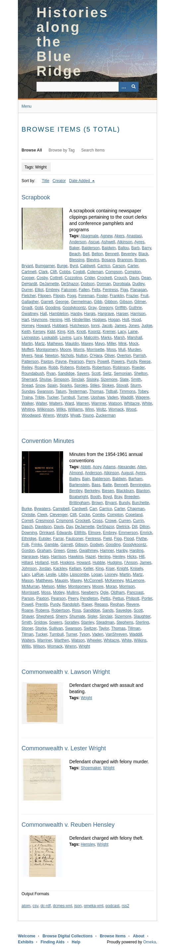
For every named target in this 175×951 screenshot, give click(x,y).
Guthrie (135, 307)
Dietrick (123, 526)
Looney (110, 574)
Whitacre (132, 403)
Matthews (44, 580)
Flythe (141, 538)
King (61, 331)
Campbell (61, 508)
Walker (27, 403)
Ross (76, 610)
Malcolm (91, 337)
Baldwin (109, 248)
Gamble (51, 544)
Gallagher (30, 301)
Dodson (87, 283)
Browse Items (113, 936)
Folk (25, 544)
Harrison (137, 313)
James (120, 325)
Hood (136, 319)
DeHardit (29, 283)
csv (35, 905)
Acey (97, 467)
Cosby (41, 277)
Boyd (107, 496)
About (139, 936)
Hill (67, 319)
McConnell (93, 580)
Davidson (43, 526)
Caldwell (87, 266)
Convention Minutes (48, 441)
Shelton (140, 373)
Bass (95, 484)
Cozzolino (73, 277)
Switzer (90, 628)
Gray (92, 307)
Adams (109, 467)
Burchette (140, 502)
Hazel (91, 556)
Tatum (60, 391)
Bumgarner (45, 266)
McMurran (30, 586)
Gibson (126, 301)
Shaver (28, 616)
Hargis (89, 313)
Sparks (66, 385)
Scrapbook (36, 197)
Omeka (149, 942)
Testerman (77, 391)
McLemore (135, 580)
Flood (129, 538)
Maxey (86, 343)
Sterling (142, 622)
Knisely (136, 568)
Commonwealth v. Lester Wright (64, 748)
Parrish (139, 355)
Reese (144, 361)
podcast (112, 905)
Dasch (27, 526)
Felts (96, 289)
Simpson (61, 379)
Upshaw (97, 397)
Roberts (83, 367)
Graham (44, 550)
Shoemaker (91, 768)
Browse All (32, 150)
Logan (96, 574)
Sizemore (109, 379)
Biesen (108, 490)
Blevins (93, 260)
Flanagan (138, 289)
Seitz (107, 373)
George (62, 301)
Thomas (96, 391)
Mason (27, 580)
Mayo (99, 343)
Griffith (121, 307)
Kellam (75, 568)
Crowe (110, 520)
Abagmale (89, 236)
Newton (52, 355)
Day (69, 526)
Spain (52, 385)
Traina (27, 397)
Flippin (59, 295)
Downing (29, 532)
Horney (28, 325)
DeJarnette (49, 283)
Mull (122, 349)
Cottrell (56, 277)
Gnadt (27, 307)
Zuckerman (106, 415)
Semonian (123, 373)
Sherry (61, 616)
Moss (111, 349)
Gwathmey (88, 550)
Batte (107, 484)
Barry (146, 248)
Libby (63, 574)
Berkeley (92, 490)
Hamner (107, 550)
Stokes (108, 385)
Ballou (123, 248)
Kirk (71, 331)
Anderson (77, 242)
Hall (43, 313)
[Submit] (134, 87)
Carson (118, 266)
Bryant (27, 266)
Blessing (76, 260)
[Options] (124, 87)
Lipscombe (79, 574)
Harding (137, 550)
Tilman (27, 634)
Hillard (27, 562)
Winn (89, 409)
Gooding (52, 307)
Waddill (126, 397)
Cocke (84, 514)
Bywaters (42, 508)
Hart (25, 319)
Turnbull (68, 397)
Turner (82, 397)
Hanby (76, 313)
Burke (27, 508)
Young (88, 415)
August (127, 473)
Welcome (26, 936)
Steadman (105, 622)
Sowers (55, 622)
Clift (53, 271)
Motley (58, 592)
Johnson (29, 568)
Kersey (39, 331)
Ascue (93, 242)
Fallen (84, 289)
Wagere (142, 397)
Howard (43, 325)
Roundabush (33, 373)
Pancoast (135, 592)
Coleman (95, 271)
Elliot (39, 289)
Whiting (28, 409)
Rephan (117, 604)
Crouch (120, 277)
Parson (28, 598)
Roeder (138, 367)
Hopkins (67, 562)
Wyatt (75, 415)
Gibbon (110, 301)
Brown (140, 260)
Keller (88, 568)
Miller (111, 343)
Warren (82, 403)
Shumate (77, 616)
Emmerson (128, 532)
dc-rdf (45, 905)
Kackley (60, 568)
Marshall (134, 337)
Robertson (101, 367)
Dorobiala (121, 283)
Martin (27, 343)
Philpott (132, 598)
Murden (134, 349)
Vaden (112, 397)
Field (107, 538)
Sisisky (92, 379)
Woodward (31, 415)
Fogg (71, 295)
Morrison (127, 586)
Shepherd (44, 616)
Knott (81, 331)
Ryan (51, 373)
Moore (65, 349)
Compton (133, 271)
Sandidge (66, 373)
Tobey (143, 391)
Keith (26, 331)
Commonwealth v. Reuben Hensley (68, 824)
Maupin (61, 580)
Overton (124, 355)
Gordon (28, 550)
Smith (136, 379)
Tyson (84, 634)
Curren (125, 520)
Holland (42, 562)
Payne (61, 361)
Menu (26, 106)
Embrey (52, 289)
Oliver (109, 355)
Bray (118, 496)
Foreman (86, 295)
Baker (74, 248)
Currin (138, 520)
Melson (48, 586)
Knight (122, 568)
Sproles (81, 385)
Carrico (103, 266)
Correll (27, 520)
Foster (101, 295)
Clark (43, 271)
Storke (41, 628)
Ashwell (108, 242)
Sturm (135, 385)
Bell (86, 254)
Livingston (30, 337)
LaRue (37, 574)
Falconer (69, 289)
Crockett (104, 277)
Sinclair (77, 379)
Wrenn (48, 415)
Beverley (128, 254)
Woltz (101, 409)
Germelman (81, 301)
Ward (69, 403)
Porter (147, 598)
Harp (44, 556)
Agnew (106, 236)
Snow (40, 385)
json (78, 905)
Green (59, 550)
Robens (67, 367)
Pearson (76, 361)
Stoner (27, 628)
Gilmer (140, 301)
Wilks (61, 409)
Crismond (64, 520)
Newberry (89, 592)
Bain (86, 478)
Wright (62, 415)
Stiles (94, 385)
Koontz (94, 331)
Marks (106, 337)
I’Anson (131, 562)
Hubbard (60, 325)
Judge (146, 325)
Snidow (40, 622)
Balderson (90, 248)
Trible (40, 397)
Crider (89, 277)
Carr (93, 508)
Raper (87, 604)
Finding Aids (52, 942)
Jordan (45, 568)
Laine (133, 331)
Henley (119, 556)
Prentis (41, 604)
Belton (97, 254)
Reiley (27, 367)
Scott (95, 373)
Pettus (118, 598)
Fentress (110, 289)
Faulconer (74, 538)
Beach (75, 254)
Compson (113, 271)
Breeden (131, 496)
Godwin (96, 544)
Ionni (95, 325)
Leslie (51, 574)
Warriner (98, 403)
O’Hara (95, 355)
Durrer (27, 289)
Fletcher (29, 295)
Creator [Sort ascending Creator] (59, 180)
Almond (76, 473)
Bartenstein (79, 484)
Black (143, 254)
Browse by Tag (62, 150)
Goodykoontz (74, 307)
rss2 (125, 905)
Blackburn (125, 490)
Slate (124, 379)
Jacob (107, 325)
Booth (95, 496)
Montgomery (47, 349)
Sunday (28, 391)
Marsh (119, 337)
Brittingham (79, 502)
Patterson (30, 361)
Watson (115, 403)
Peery (73, 598)
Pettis (105, 598)
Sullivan (56, 628)
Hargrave (106, 313)
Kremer (109, 331)
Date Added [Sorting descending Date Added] (80, 180)
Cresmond (44, 520)
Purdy (132, 361)
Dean (146, 277)
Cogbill (79, 271)
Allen (141, 467)
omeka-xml (93, 905)
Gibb (98, 301)
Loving (65, 337)
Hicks (132, 556)
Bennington (140, 484)
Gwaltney (30, 313)
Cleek (42, 514)
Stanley (87, 622)
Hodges (99, 319)
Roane (40, 367)
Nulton (82, 355)
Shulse (45, 379)
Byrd (74, 266)
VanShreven (116, 634)
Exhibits (25, 942)
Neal (38, 355)
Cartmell (29, 271)
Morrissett (30, 592)
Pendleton (89, 598)
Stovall (122, 385)
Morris (78, 349)
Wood (131, 409)
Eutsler (44, 538)
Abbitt (86, 467)
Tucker (53, 397)
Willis (26, 646)
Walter (41, 403)
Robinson (121, 367)
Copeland (134, 514)
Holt (125, 319)
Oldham (118, 592)
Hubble (98, 562)
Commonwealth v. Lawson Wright (66, 672)
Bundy (124, 502)
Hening (56, 319)
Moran (111, 586)
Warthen (61, 640)
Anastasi (134, 236)
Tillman (134, 628)
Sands (108, 610)
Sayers (83, 373)
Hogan (114, 319)
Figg (124, 289)
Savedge (123, 610)
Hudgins (114, 562)
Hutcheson (79, 325)
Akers (119, 236)
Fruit (144, 295)
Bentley (75, 490)
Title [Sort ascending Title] (45, 180)
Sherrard (29, 379)
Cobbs (65, 271)
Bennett (112, 254)
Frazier (132, 295)
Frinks (36, 544)
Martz (40, 343)
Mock (134, 343)
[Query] (87, 87)
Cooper (28, 277)
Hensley (87, 844)
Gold (38, 307)
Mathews (55, 343)
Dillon (144, 526)
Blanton (143, 490)
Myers (27, 355)
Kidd (51, 331)
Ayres (139, 242)
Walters (55, 403)
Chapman (136, 508)
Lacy (122, 331)
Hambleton (58, 313)
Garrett (47, 301)
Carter (133, 266)
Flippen (44, 295)
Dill (135, 526)
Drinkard (46, 532)
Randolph (70, 604)
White (147, 403)
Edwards (64, 532)
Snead (27, 385)
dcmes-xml (62, 905)
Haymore (39, 319)
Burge (62, 266)
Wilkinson (45, 409)
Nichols (67, 355)
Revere (132, 604)
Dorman (104, 283)
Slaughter (142, 616)
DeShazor (70, 283)
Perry (90, 361)
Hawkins (75, 556)
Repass (101, 604)
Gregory (106, 307)
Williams (75, 409)
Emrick (146, 532)
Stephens (124, 622)
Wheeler (94, 640)
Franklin (117, 295)
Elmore (94, 532)
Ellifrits (80, 532)
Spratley (71, 622)
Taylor (104, 628)
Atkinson (124, 242)
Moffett (27, 349)
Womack (116, 409)
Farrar (58, 538)
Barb (135, 248)
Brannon (124, 260)
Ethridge (29, 538)
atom (26, 905)
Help (76, 942)
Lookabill (49, 337)
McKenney (114, 580)
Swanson (45, 391)
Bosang (108, 260)
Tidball (111, 391)
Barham (136, 478)
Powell (103, 361)
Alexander (126, 467)
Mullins (73, 592)
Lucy (78, 337)
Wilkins (140, 640)
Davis (134, 277)
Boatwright (78, 496)
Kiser (110, 568)
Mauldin (72, 343)
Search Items (93, 150)
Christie (28, 514)
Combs (98, 514)
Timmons (127, 391)
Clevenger (59, 514)
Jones (134, 325)
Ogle (104, 592)
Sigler (92, 616)
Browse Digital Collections (67, 936)
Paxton (47, 361)
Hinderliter (81, 319)
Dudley (138, 283)
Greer (72, 550)
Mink (122, 343)
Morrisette (95, 349)
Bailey (74, 478)
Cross (97, 520)
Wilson (39, 646)
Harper (122, 313)
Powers (118, 361)
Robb (53, 367)
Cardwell (79, 508)
